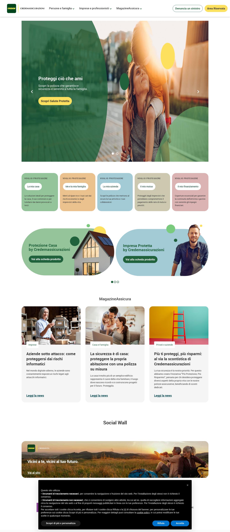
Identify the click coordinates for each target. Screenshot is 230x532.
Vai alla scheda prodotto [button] (46, 259)
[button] (40, 192)
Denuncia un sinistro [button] (187, 8)
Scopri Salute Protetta (55, 101)
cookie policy (143, 512)
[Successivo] (198, 91)
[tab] (112, 282)
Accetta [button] (180, 523)
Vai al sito (33, 473)
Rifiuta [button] (161, 523)
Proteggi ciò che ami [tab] (113, 153)
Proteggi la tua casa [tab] (117, 153)
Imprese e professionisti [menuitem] (95, 8)
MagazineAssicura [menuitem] (129, 8)
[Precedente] (32, 91)
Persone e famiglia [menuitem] (61, 8)
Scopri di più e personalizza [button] (60, 523)
